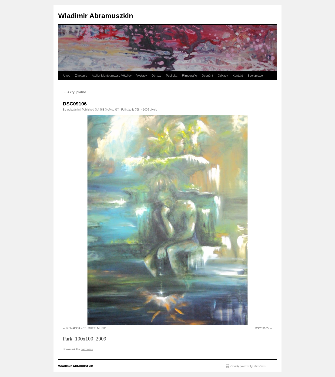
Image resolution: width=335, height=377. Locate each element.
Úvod (66, 75)
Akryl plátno (74, 92)
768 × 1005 (142, 109)
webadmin (73, 109)
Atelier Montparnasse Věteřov (111, 75)
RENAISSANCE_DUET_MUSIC (86, 328)
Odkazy (223, 75)
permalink (87, 349)
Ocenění (207, 75)
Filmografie (189, 75)
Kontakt (238, 75)
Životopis (81, 75)
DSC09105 (262, 328)
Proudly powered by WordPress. (248, 366)
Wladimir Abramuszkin (95, 16)
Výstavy (141, 75)
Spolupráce (255, 75)
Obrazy (156, 75)
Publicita (171, 75)
